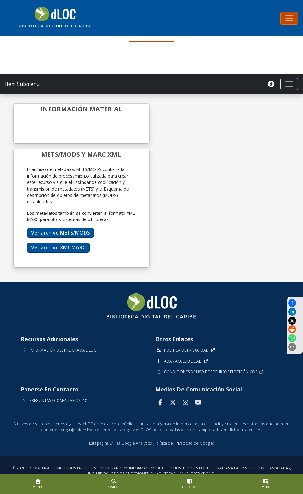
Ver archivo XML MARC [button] (58, 247)
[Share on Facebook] (295, 303)
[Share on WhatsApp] (295, 338)
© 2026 (151, 470)
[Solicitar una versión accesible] (271, 84)
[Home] (38, 484)
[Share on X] (295, 321)
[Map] (265, 484)
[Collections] (189, 484)
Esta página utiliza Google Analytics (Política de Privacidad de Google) (151, 443)
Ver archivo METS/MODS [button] (60, 232)
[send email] (295, 347)
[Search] (114, 484)
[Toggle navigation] (289, 18)
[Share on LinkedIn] (295, 312)
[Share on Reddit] (295, 329)
